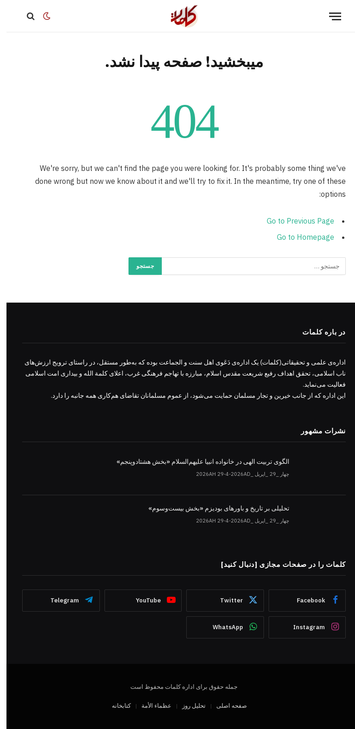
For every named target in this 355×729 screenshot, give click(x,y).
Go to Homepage (299, 237)
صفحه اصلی (225, 706)
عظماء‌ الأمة (150, 706)
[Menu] (329, 16)
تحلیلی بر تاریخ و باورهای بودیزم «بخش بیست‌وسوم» (212, 508)
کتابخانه (114, 706)
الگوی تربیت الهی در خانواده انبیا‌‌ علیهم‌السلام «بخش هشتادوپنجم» (196, 461)
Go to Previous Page (294, 220)
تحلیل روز (187, 706)
